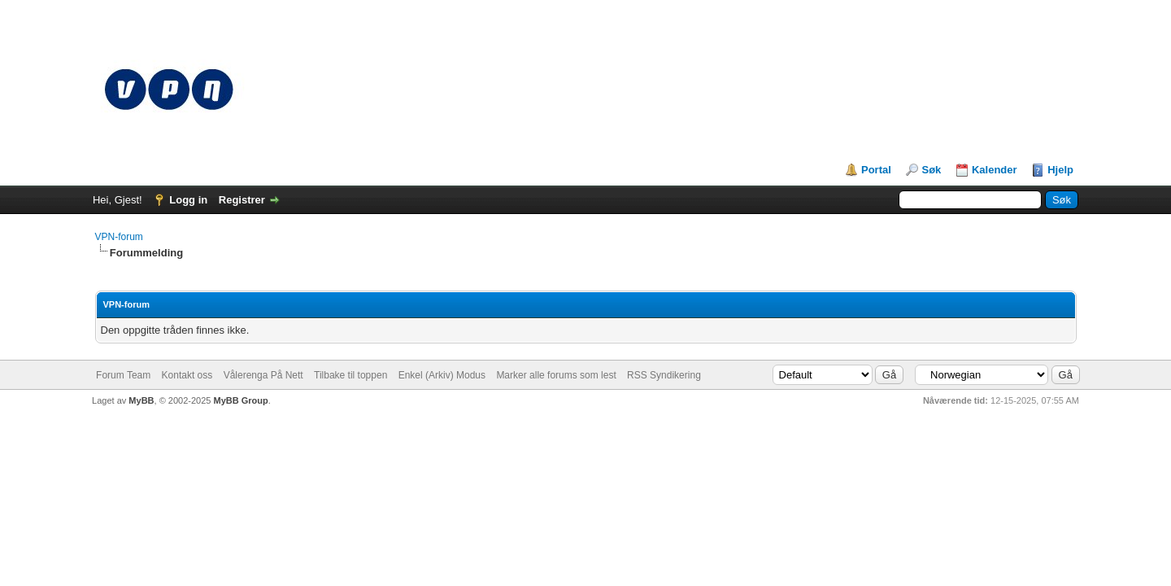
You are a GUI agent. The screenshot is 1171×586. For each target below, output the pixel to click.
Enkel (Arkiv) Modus (441, 375)
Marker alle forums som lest (556, 375)
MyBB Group (240, 400)
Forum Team (123, 375)
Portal (876, 170)
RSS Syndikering (664, 375)
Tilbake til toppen (350, 375)
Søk (931, 170)
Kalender (994, 170)
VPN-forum (119, 237)
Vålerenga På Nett (263, 375)
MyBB (141, 400)
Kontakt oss (187, 375)
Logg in (188, 200)
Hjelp (1060, 170)
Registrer (242, 200)
